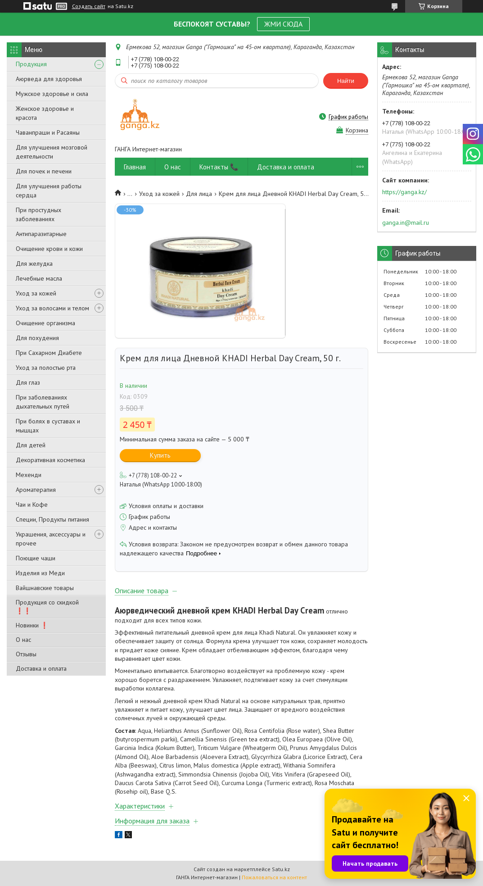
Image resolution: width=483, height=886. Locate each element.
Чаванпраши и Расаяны (48, 132)
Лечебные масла (39, 278)
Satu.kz (281, 869)
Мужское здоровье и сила (52, 94)
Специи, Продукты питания (52, 519)
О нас (23, 640)
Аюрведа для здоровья (49, 79)
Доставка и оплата (41, 668)
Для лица (199, 194)
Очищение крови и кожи (49, 249)
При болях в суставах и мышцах (48, 425)
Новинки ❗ (32, 625)
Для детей (30, 445)
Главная (135, 167)
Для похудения (37, 338)
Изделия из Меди (40, 573)
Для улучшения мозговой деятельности (51, 151)
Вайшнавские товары (45, 588)
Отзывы (26, 654)
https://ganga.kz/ (404, 192)
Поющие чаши (35, 558)
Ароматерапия (36, 490)
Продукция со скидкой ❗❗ (47, 606)
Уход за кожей (36, 293)
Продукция (31, 64)
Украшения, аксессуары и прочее (51, 538)
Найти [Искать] (345, 80)
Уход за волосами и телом (52, 308)
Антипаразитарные (41, 234)
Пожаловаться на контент (274, 877)
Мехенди (28, 475)
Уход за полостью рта (46, 367)
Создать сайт (88, 6)
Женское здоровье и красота (45, 113)
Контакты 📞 (219, 167)
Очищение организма (45, 323)
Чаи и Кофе (32, 504)
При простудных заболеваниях (38, 214)
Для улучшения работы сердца (48, 190)
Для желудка (34, 263)
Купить (160, 455)
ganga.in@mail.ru (405, 222)
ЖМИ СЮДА (283, 23)
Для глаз (28, 382)
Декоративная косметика (50, 460)
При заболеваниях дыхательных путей (42, 401)
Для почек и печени (44, 171)
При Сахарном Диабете (49, 353)
